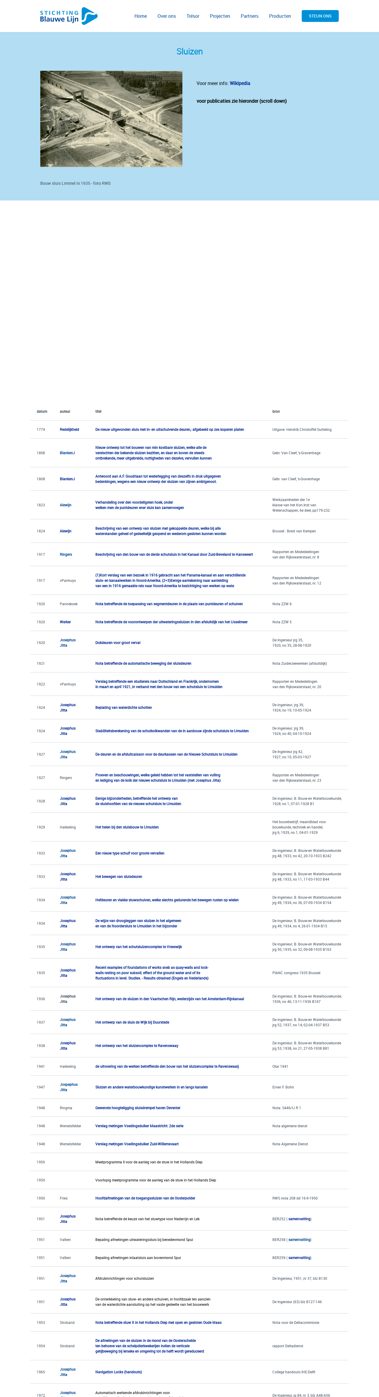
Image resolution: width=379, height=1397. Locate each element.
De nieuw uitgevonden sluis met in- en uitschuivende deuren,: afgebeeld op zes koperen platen (169, 429)
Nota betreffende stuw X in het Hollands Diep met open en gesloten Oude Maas (158, 1322)
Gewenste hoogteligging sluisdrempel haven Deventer (137, 1107)
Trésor (193, 16)
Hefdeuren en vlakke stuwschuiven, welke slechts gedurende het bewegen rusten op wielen (167, 899)
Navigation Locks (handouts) (118, 1371)
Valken (65, 1239)
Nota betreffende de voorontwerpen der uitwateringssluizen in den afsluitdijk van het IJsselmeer (171, 621)
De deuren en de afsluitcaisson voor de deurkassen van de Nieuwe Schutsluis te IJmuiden (166, 754)
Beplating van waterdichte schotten (123, 707)
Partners (249, 16)
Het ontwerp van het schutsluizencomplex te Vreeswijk (138, 946)
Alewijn (65, 504)
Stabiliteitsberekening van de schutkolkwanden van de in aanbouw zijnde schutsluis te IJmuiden (172, 730)
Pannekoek (69, 603)
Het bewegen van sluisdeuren (118, 876)
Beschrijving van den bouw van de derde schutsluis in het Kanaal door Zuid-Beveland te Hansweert (174, 554)
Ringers (66, 777)
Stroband (67, 1322)
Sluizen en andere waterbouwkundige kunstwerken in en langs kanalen (151, 1087)
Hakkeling (68, 827)
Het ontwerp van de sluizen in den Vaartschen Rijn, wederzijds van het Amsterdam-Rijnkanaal (169, 998)
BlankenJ (67, 452)
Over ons (167, 16)
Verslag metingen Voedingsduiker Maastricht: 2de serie (139, 1125)
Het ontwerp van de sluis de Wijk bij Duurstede (132, 1022)
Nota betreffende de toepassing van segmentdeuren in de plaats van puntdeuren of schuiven (169, 603)
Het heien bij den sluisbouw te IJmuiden (127, 827)
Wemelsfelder (70, 1125)
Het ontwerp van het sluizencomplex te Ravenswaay (136, 1045)
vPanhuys (68, 580)
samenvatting (300, 1257)
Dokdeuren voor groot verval (117, 642)
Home (140, 16)
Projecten (220, 16)
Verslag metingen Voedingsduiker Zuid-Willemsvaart (137, 1143)
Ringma (66, 1107)
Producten (280, 16)
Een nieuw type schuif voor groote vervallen (129, 853)
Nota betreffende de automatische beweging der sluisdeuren (143, 663)
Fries (64, 1198)
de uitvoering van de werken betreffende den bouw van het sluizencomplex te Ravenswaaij (167, 1066)
